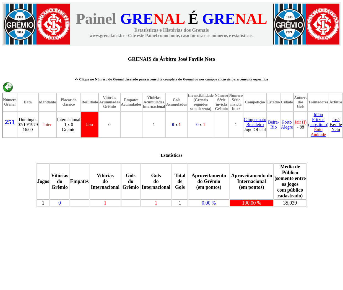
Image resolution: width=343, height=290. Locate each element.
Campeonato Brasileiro (255, 122)
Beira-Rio (273, 124)
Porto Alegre (287, 124)
